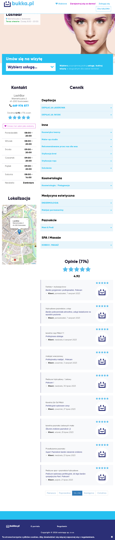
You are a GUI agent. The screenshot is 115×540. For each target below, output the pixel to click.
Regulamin (62, 526)
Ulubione (61, 3)
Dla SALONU (103, 8)
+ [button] (5, 207)
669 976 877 (20, 105)
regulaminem (87, 537)
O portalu (35, 526)
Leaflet (33, 263)
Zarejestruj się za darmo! (83, 3)
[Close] (112, 537)
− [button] (5, 211)
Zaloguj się (104, 3)
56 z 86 (77, 493)
